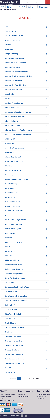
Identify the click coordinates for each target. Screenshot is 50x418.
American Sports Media (26, 90)
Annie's (26, 99)
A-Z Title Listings (24, 396)
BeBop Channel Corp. (26, 202)
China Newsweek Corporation (26, 296)
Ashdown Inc (26, 144)
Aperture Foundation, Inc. (26, 103)
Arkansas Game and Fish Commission (26, 130)
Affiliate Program (5, 396)
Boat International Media (26, 242)
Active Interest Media (26, 40)
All (25, 22)
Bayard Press (26, 188)
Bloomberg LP (26, 233)
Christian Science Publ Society (26, 301)
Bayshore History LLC (26, 197)
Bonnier (26, 247)
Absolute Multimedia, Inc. (26, 36)
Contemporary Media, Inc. (26, 346)
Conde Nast (26, 332)
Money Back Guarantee (7, 394)
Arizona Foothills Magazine (26, 117)
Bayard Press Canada (26, 193)
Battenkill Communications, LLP (26, 180)
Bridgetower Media (26, 260)
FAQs (1, 398)
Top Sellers (9, 6)
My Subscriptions (43, 6)
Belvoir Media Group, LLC (26, 211)
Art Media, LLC (26, 139)
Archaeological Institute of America (26, 112)
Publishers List (41, 396)
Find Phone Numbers (43, 394)
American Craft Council (26, 81)
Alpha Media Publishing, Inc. (26, 58)
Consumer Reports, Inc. (26, 341)
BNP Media (26, 238)
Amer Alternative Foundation (26, 63)
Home (2, 6)
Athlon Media (26, 153)
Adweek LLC (26, 45)
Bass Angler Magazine (26, 171)
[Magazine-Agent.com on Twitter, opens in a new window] (25, 415)
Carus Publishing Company (26, 274)
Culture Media (26, 373)
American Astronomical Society (26, 72)
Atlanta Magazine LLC (26, 157)
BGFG (26, 215)
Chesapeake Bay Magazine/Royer (26, 287)
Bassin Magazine (26, 175)
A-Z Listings (30, 6)
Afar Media (26, 49)
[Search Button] (47, 2)
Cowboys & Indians (26, 350)
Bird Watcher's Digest (26, 229)
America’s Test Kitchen (26, 67)
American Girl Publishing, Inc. (26, 85)
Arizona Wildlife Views (26, 126)
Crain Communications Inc (26, 359)
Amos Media (26, 94)
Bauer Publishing (26, 184)
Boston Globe (26, 251)
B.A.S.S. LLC (26, 166)
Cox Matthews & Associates (26, 355)
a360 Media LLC (26, 31)
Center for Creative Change (26, 278)
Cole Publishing (26, 323)
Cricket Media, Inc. (26, 368)
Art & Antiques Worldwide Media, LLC (26, 135)
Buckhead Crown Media (26, 265)
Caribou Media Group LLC (26, 269)
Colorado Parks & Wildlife (26, 328)
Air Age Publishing (26, 54)
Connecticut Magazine (26, 337)
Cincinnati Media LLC (26, 310)
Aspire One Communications (26, 148)
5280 (26, 27)
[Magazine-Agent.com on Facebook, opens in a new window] (22, 415)
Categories (21, 6)
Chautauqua (26, 283)
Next (38, 378)
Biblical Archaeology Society (26, 220)
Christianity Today (26, 305)
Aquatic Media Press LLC (26, 108)
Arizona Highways (26, 121)
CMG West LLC (26, 319)
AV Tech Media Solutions (26, 162)
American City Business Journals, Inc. (26, 76)
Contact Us (40, 398)
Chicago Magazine (26, 292)
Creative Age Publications (26, 364)
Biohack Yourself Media (26, 224)
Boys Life (26, 256)
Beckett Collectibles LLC (26, 206)
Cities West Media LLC (26, 314)
